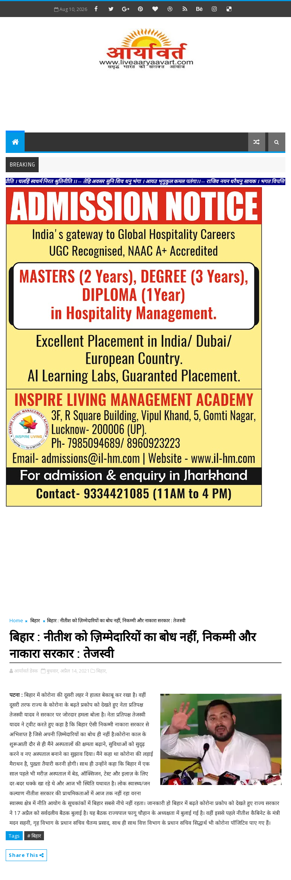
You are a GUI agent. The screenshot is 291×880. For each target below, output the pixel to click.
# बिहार (34, 835)
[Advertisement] (145, 102)
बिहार (35, 620)
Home (16, 620)
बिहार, (101, 670)
